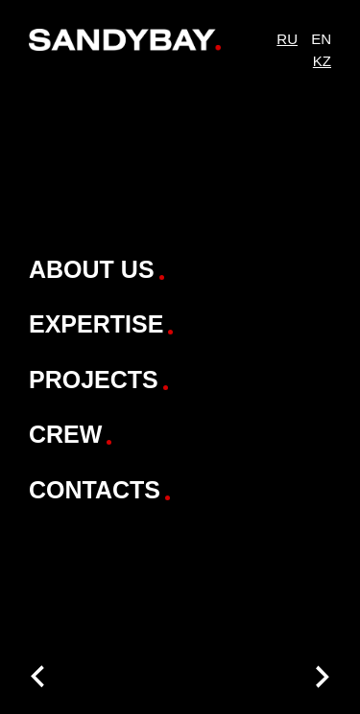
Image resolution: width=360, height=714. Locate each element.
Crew (65, 434)
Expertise (96, 324)
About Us (92, 269)
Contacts (94, 489)
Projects (93, 379)
